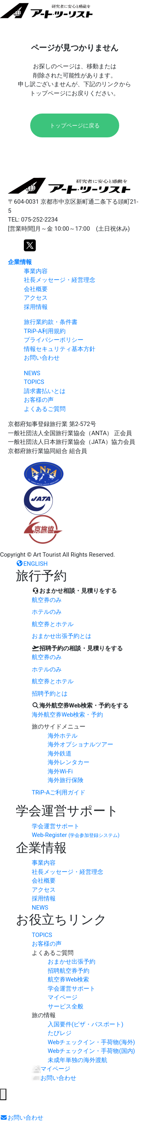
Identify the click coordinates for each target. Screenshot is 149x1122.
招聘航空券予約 (68, 970)
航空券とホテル (53, 624)
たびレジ (60, 1033)
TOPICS (34, 382)
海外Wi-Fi (60, 771)
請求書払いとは (45, 391)
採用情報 (36, 306)
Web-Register (76, 835)
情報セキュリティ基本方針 (59, 349)
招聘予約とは (50, 693)
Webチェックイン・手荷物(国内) (91, 1051)
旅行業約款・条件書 (50, 322)
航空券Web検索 (68, 979)
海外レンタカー (68, 762)
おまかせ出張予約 (71, 961)
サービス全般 (65, 1006)
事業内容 (36, 271)
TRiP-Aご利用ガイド (58, 792)
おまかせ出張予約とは (61, 636)
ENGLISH (32, 563)
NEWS (32, 373)
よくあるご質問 (45, 409)
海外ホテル (62, 735)
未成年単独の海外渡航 (77, 1060)
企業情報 (20, 262)
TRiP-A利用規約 (45, 331)
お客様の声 (39, 399)
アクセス (36, 297)
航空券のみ (47, 599)
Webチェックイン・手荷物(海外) (91, 1042)
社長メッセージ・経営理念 (59, 279)
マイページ (62, 997)
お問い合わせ (42, 357)
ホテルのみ (47, 611)
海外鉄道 (60, 753)
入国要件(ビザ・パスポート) (85, 1024)
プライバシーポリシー (53, 339)
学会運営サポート (55, 826)
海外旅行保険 (65, 780)
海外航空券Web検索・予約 (67, 714)
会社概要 (36, 289)
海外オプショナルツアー (80, 744)
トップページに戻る (75, 125)
